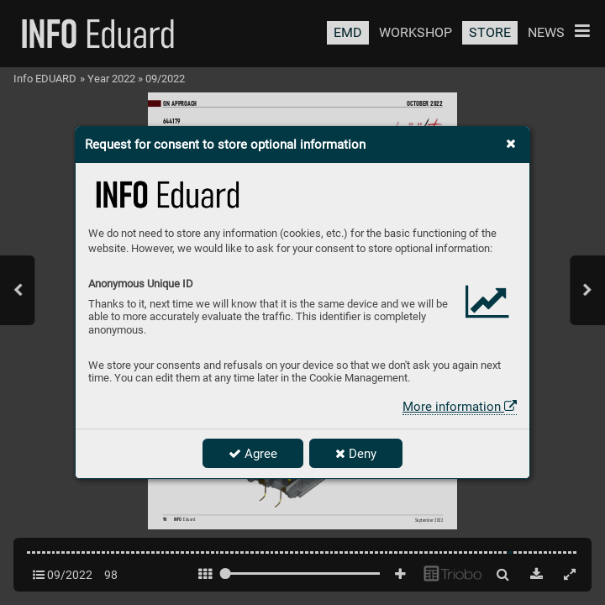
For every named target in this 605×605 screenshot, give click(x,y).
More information (459, 406)
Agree (253, 453)
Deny (355, 453)
